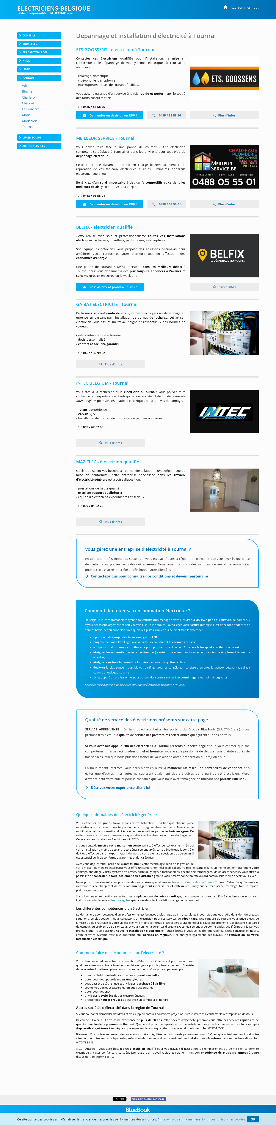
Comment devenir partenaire (148, 1099)
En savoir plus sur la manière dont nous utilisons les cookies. (202, 1119)
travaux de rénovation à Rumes (193, 882)
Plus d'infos (226, 115)
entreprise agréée (119, 900)
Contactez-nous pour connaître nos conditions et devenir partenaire (149, 576)
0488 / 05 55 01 (166, 204)
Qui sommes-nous (245, 8)
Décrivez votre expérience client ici (120, 787)
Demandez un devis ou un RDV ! (110, 115)
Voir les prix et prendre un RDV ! (110, 287)
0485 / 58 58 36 (166, 115)
